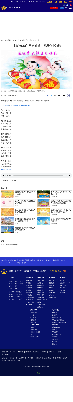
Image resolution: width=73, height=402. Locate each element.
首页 (2, 40)
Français (4, 263)
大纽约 (10, 260)
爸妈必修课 (52, 292)
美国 (10, 283)
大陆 (10, 288)
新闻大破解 (40, 292)
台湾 (16, 283)
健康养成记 (63, 287)
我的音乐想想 (34, 337)
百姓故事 (54, 337)
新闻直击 (29, 290)
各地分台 (22, 1)
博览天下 (12, 296)
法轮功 (14, 40)
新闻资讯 (18, 271)
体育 (21, 283)
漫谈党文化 (55, 339)
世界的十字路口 (42, 300)
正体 (29, 1)
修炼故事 (54, 341)
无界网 (4, 360)
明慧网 (59, 358)
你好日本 (33, 315)
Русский (11, 263)
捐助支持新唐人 (55, 271)
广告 (56, 1)
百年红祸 (54, 329)
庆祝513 (6, 105)
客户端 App (5, 354)
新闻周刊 (29, 292)
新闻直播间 (54, 8)
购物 (70, 1)
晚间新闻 (29, 287)
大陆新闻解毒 (41, 304)
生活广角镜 (33, 312)
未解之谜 (51, 280)
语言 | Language (40, 1)
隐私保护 (28, 352)
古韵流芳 (51, 285)
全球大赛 (19, 299)
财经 (16, 286)
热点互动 (40, 283)
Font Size (63, 95)
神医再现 (62, 290)
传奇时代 (54, 315)
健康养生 (63, 278)
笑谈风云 (51, 283)
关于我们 (12, 352)
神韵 (12, 1)
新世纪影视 (11, 360)
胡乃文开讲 (63, 285)
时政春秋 (40, 287)
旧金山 (42, 260)
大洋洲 (27, 260)
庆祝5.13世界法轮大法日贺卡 (26, 40)
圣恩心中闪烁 (24, 105)
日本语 (18, 263)
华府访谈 (29, 295)
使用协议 (36, 352)
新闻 (12, 278)
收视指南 (20, 352)
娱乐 (21, 281)
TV (62, 8)
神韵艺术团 (13, 358)
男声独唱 (14, 105)
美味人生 (33, 322)
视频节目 (28, 271)
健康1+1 (62, 280)
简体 (32, 1)
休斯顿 (32, 260)
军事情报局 (40, 295)
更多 (18, 360)
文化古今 (51, 295)
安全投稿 (43, 352)
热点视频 (19, 292)
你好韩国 (33, 317)
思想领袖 (40, 290)
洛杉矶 (21, 260)
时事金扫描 (40, 285)
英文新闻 (49, 1)
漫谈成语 (51, 290)
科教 (16, 288)
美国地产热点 (53, 297)
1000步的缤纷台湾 (35, 333)
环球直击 (29, 283)
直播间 (43, 271)
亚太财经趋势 (30, 302)
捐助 (60, 1)
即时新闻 (12, 294)
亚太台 (48, 260)
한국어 (24, 263)
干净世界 (31, 358)
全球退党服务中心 (48, 358)
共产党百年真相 (56, 317)
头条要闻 (12, 292)
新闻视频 (29, 278)
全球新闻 (29, 280)
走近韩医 (62, 292)
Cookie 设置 (36, 373)
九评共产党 (55, 325)
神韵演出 (12, 299)
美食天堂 (33, 320)
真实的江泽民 (56, 327)
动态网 (65, 358)
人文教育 (52, 278)
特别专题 (55, 310)
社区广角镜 (29, 300)
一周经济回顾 (30, 297)
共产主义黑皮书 (56, 334)
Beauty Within (34, 325)
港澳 (16, 281)
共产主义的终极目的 (58, 320)
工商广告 (54, 344)
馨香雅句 (51, 287)
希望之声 (38, 358)
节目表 (36, 271)
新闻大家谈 (40, 280)
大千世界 (33, 327)
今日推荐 (19, 294)
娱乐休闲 (33, 310)
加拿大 (16, 260)
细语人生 (40, 307)
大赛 (16, 1)
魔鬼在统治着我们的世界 (59, 322)
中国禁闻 (29, 285)
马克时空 (40, 302)
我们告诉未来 (56, 312)
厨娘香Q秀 (33, 329)
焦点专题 (8, 40)
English (62, 260)
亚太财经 (29, 304)
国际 (10, 281)
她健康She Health (65, 283)
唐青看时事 (40, 297)
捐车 (65, 1)
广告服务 (51, 352)
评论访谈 (40, 278)
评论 (10, 286)
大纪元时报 (22, 358)
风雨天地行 (55, 332)
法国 (37, 260)
